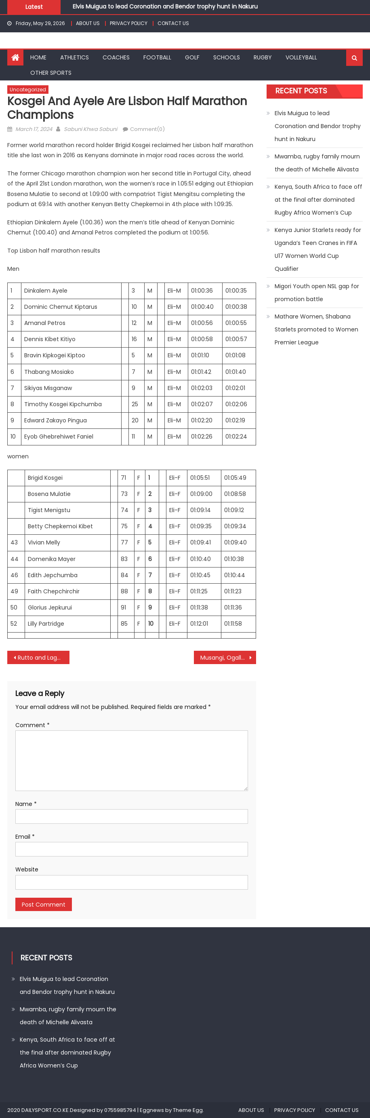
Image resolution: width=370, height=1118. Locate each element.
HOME (38, 57)
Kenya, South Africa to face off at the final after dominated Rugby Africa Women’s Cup (318, 200)
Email (25, 837)
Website (26, 869)
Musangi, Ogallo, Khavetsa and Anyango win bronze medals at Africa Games (228, 658)
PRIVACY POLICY (128, 23)
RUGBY (263, 57)
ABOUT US (88, 23)
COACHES (116, 57)
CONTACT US (173, 23)
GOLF (192, 57)
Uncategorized (28, 89)
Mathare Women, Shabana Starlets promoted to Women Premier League (316, 329)
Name (26, 804)
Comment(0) (147, 129)
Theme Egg (188, 1110)
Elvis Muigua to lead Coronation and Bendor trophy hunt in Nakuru (165, 6)
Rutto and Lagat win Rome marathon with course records (43, 658)
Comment (32, 725)
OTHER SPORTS (50, 73)
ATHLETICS (74, 57)
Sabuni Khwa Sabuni (90, 129)
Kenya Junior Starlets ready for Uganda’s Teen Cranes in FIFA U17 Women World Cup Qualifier (318, 249)
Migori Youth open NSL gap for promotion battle (317, 292)
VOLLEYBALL (301, 57)
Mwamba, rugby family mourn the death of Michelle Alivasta (317, 162)
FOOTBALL (157, 57)
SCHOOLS (226, 57)
